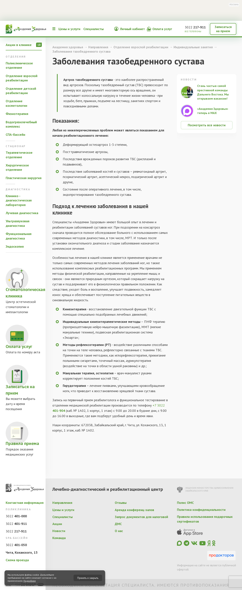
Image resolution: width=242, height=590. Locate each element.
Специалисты (93, 29)
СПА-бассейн (15, 134)
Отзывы (120, 502)
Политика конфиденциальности (201, 509)
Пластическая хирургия (23, 178)
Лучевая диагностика (22, 213)
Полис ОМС (185, 502)
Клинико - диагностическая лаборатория (19, 200)
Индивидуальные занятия (193, 47)
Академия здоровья (67, 47)
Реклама (234, 4)
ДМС (118, 524)
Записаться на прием (223, 29)
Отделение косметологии (16, 103)
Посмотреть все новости (207, 125)
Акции (57, 524)
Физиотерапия (17, 114)
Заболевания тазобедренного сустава (81, 51)
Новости (58, 531)
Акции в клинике (24, 45)
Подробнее (29, 580)
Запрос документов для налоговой (141, 517)
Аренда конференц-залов (134, 510)
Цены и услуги (69, 29)
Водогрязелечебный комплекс (21, 124)
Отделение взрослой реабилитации (21, 78)
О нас (119, 531)
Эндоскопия (15, 246)
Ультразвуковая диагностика (17, 223)
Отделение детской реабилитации (21, 90)
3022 (195, 27)
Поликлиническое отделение (19, 65)
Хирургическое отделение (17, 167)
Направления (98, 47)
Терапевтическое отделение (19, 154)
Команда (59, 538)
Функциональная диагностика (18, 236)
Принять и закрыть (87, 578)
